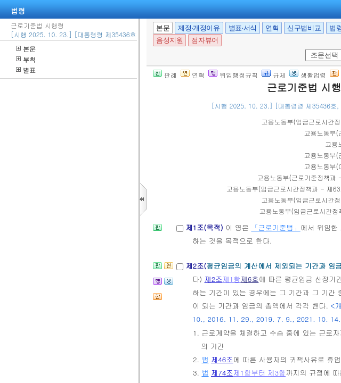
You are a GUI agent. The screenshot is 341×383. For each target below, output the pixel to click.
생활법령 (307, 74)
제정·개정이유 (199, 28)
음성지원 (169, 40)
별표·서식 (243, 28)
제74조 (222, 373)
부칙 (26, 59)
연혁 (272, 28)
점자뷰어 (204, 40)
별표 (26, 69)
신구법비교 (304, 28)
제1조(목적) (205, 227)
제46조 (222, 359)
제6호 (249, 279)
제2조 (214, 279)
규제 (274, 74)
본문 (26, 48)
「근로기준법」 (275, 227)
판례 (165, 74)
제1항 (231, 279)
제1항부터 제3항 (259, 373)
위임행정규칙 (233, 74)
